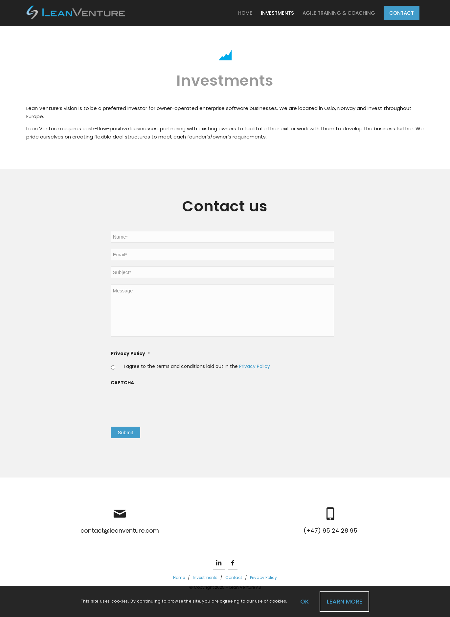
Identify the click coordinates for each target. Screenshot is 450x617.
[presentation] (161, 402)
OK (304, 601)
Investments (205, 577)
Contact (233, 577)
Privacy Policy (130, 354)
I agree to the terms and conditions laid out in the (197, 366)
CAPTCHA (122, 383)
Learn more (344, 601)
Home (179, 577)
